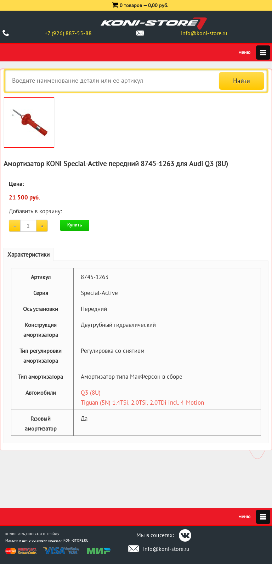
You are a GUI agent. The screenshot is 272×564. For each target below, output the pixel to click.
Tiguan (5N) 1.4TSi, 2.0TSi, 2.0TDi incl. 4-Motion (142, 402)
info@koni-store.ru (204, 33)
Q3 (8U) (91, 392)
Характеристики (28, 254)
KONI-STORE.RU (76, 540)
